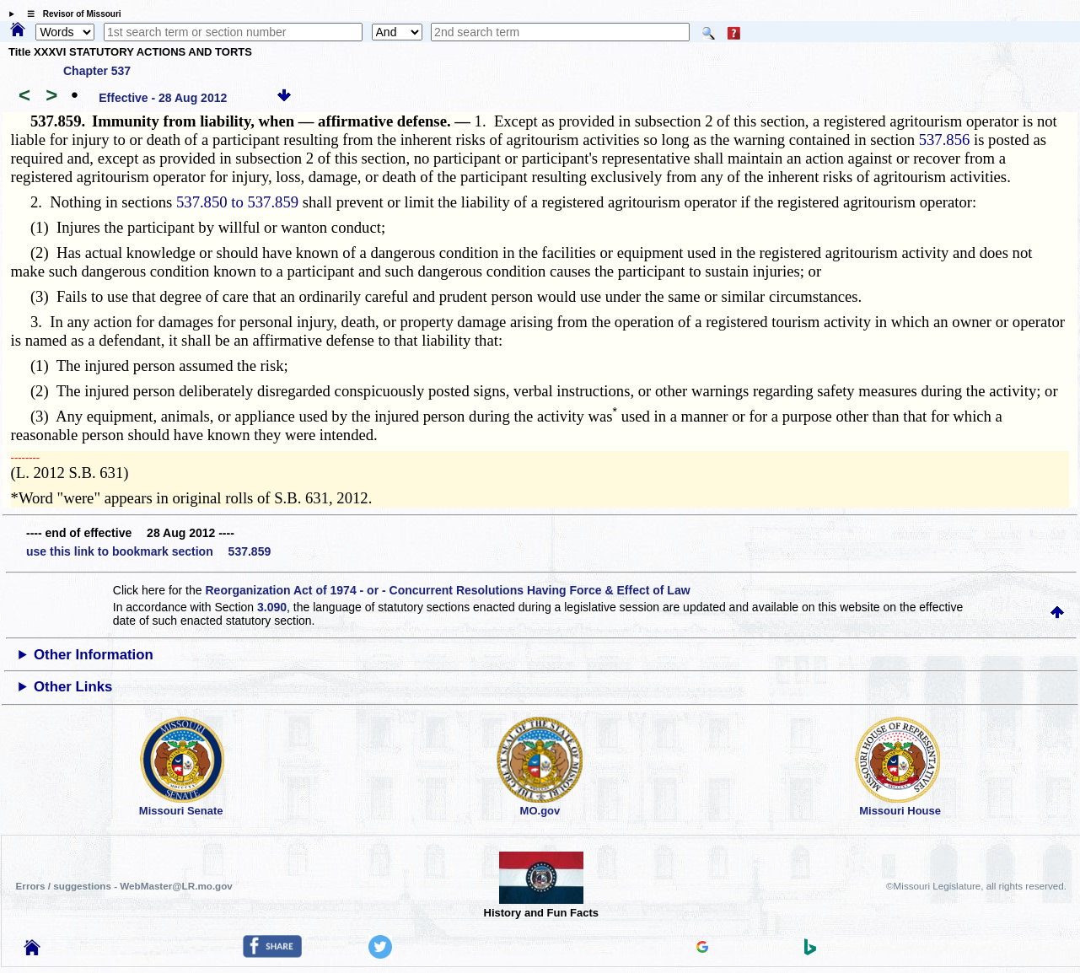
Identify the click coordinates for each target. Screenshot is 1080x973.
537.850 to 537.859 (237, 202)
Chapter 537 (97, 71)
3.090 (272, 607)
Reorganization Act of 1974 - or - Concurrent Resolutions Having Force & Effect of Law (447, 590)
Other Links (73, 687)
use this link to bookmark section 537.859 (148, 551)
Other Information (93, 655)
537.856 (944, 139)
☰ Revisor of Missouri (70, 14)
